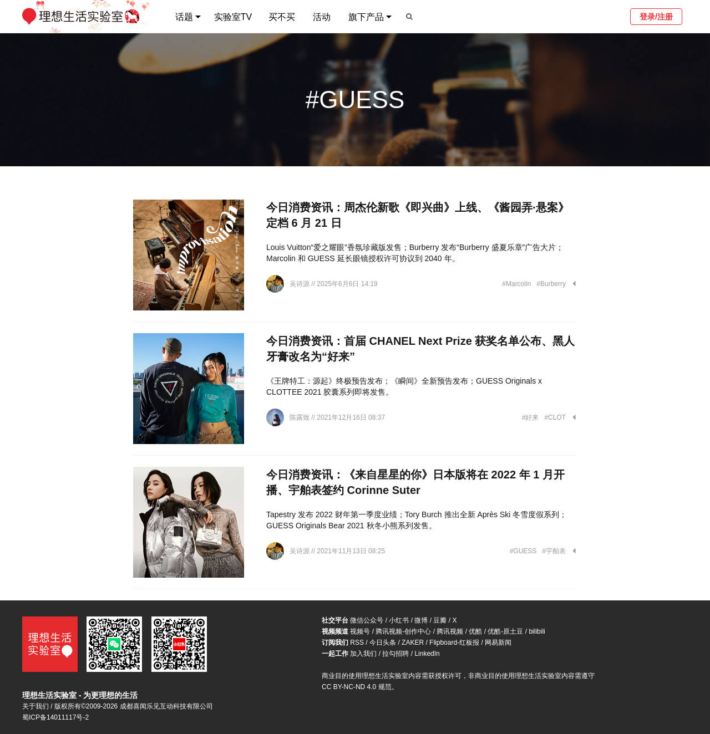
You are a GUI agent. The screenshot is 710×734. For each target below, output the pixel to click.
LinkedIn (426, 653)
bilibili (537, 631)
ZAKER (413, 642)
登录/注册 (656, 16)
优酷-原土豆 (505, 631)
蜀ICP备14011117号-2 (55, 717)
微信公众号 (366, 620)
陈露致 (300, 417)
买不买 (281, 17)
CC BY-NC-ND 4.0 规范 (357, 687)
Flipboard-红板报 (454, 642)
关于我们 (35, 706)
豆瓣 (440, 620)
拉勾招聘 (395, 653)
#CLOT (555, 417)
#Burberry (551, 284)
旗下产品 (366, 17)
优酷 (475, 631)
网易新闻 (498, 642)
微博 (421, 620)
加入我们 (363, 653)
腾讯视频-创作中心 (403, 631)
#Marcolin (516, 284)
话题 (184, 17)
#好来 (530, 417)
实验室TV (233, 17)
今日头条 (382, 642)
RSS (357, 642)
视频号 (360, 631)
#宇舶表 (554, 551)
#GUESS (523, 551)
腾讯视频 (450, 631)
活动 (322, 17)
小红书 (399, 620)
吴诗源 (300, 284)
